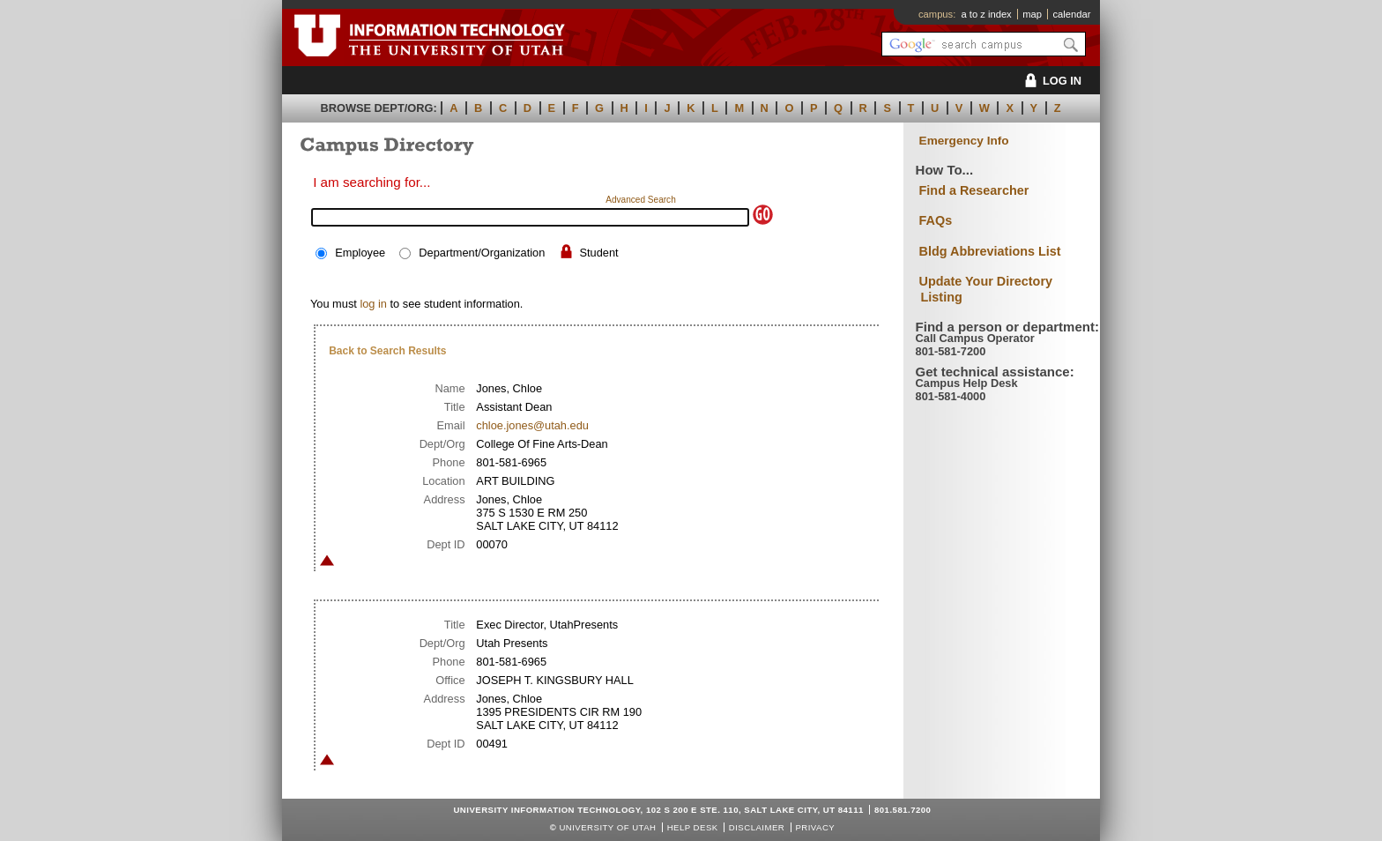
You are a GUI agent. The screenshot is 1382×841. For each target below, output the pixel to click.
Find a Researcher (974, 190)
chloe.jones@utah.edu (532, 425)
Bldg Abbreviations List (990, 251)
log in (373, 303)
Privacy (815, 827)
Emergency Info (964, 140)
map (1032, 14)
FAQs (936, 220)
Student (598, 252)
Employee (360, 252)
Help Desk (692, 827)
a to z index (987, 14)
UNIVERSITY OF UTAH (607, 827)
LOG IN (1050, 80)
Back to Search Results (387, 351)
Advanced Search (641, 200)
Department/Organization (482, 252)
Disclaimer (756, 827)
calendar (1071, 14)
